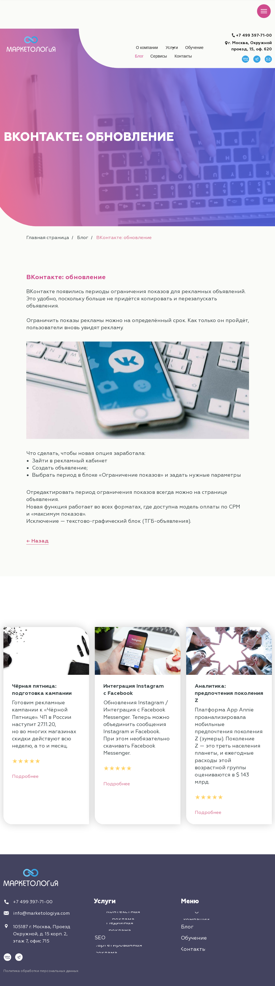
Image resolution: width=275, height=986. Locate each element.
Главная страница (47, 237)
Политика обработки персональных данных (41, 971)
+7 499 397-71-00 (254, 35)
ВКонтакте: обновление (124, 237)
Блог (82, 237)
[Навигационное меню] (264, 11)
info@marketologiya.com (41, 913)
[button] (159, 56)
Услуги (105, 901)
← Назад (37, 541)
